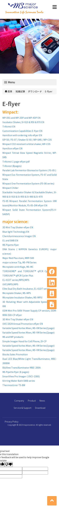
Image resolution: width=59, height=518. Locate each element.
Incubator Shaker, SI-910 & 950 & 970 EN (23, 122)
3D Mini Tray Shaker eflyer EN (17, 227)
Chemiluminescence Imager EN (19, 236)
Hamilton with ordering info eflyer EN (22, 135)
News (42, 400)
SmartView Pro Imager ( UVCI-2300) (21, 376)
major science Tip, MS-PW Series (19, 262)
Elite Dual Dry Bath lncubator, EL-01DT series (26, 288)
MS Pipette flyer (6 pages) (15, 372)
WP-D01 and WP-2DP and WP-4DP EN (21, 117)
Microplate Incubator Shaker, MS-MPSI (22, 297)
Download (40, 407)
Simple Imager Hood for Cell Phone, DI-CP (24, 341)
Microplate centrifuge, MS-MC (17, 266)
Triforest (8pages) (12, 166)
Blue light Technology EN (15, 231)
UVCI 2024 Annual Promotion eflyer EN (22, 323)
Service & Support (22, 407)
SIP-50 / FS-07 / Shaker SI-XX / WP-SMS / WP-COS (27, 139)
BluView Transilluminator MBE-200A (21, 367)
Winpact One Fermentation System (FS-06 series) (28, 183)
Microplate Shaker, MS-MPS (16, 293)
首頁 (8, 91)
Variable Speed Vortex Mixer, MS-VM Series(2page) (28, 332)
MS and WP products (12, 336)
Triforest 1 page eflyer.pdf (16, 161)
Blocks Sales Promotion (15, 354)
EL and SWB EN (10, 240)
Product (32, 400)
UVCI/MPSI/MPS (10, 284)
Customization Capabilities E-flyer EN (22, 130)
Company (19, 400)
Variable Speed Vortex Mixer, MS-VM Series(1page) (28, 328)
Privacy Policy (11, 421)
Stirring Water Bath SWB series (18, 380)
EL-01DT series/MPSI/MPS (15, 279)
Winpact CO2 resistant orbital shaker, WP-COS (26, 144)
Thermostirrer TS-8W (13, 385)
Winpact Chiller (10, 187)
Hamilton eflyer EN (12, 148)
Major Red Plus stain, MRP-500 (18, 258)
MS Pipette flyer (10, 244)
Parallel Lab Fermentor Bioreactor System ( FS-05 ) (29, 170)
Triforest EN (8, 126)
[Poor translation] (9, 464)
